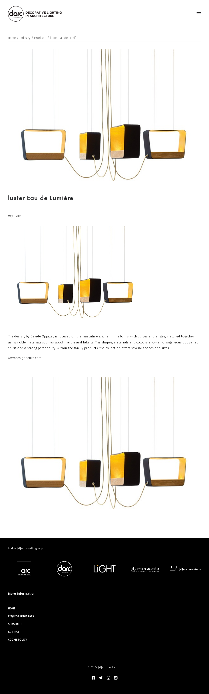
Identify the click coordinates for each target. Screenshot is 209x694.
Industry (25, 38)
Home (12, 38)
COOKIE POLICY (17, 639)
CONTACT (13, 631)
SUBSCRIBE (15, 624)
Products (40, 38)
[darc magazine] (35, 14)
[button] (199, 14)
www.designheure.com (24, 358)
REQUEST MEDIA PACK (21, 616)
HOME (11, 608)
